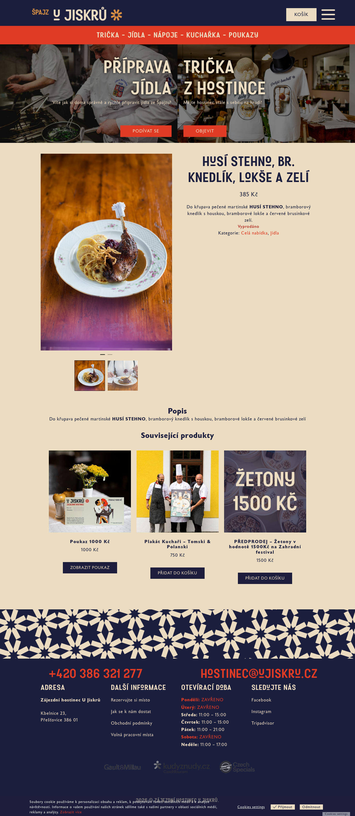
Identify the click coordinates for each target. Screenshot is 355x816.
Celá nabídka (254, 233)
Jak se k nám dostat (131, 711)
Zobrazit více (71, 812)
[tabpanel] (106, 252)
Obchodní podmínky (131, 723)
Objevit (205, 131)
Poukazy (244, 35)
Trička (108, 35)
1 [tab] (102, 356)
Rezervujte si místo (130, 700)
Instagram (261, 711)
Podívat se (146, 131)
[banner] (72, 14)
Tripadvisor (262, 723)
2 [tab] (109, 356)
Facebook (261, 700)
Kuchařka (203, 35)
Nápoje (166, 35)
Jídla (136, 35)
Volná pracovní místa (132, 734)
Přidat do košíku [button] (177, 573)
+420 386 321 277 (96, 674)
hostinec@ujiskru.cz (259, 674)
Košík (301, 14)
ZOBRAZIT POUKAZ (90, 567)
